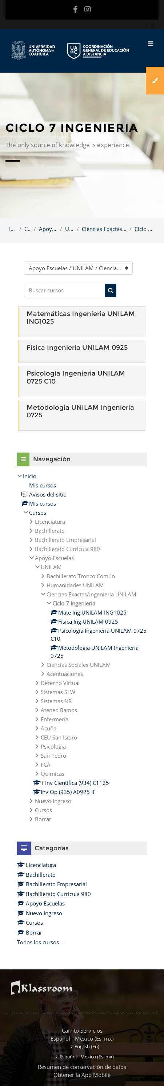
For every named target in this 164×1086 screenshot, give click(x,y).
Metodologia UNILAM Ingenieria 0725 (80, 412)
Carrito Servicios (82, 1030)
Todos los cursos (38, 942)
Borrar (29, 932)
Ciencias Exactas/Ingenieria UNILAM (104, 228)
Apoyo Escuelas (48, 228)
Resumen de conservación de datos (82, 1066)
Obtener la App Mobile (82, 1074)
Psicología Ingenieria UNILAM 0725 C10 (76, 377)
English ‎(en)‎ (87, 1046)
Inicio (12, 228)
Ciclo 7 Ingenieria (145, 228)
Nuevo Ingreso (39, 913)
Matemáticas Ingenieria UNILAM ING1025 (81, 318)
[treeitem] (82, 647)
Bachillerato (36, 874)
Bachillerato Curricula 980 (54, 893)
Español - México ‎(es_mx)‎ (82, 1038)
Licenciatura (36, 864)
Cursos (27, 228)
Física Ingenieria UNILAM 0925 (77, 348)
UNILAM (69, 228)
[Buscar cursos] (64, 290)
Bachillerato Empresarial (52, 884)
